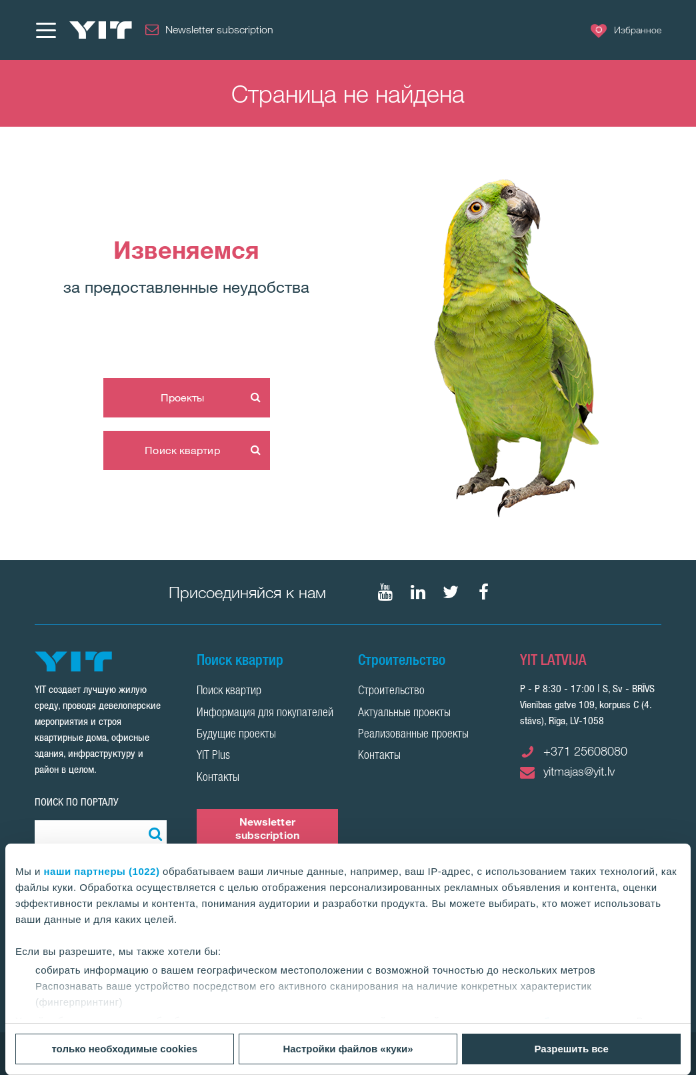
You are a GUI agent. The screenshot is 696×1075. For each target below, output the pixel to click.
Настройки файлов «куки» (348, 1048)
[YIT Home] (100, 30)
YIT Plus (213, 756)
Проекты (183, 397)
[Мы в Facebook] (483, 592)
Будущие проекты (236, 735)
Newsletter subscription (267, 828)
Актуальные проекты (404, 714)
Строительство (391, 692)
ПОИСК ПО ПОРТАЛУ (77, 802)
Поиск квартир (182, 450)
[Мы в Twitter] (450, 592)
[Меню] (45, 30)
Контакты (218, 778)
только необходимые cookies (124, 1048)
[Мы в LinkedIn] (418, 592)
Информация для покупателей (265, 714)
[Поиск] (153, 833)
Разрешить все (572, 1048)
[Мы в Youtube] (385, 592)
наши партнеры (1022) (102, 871)
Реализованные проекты (413, 735)
